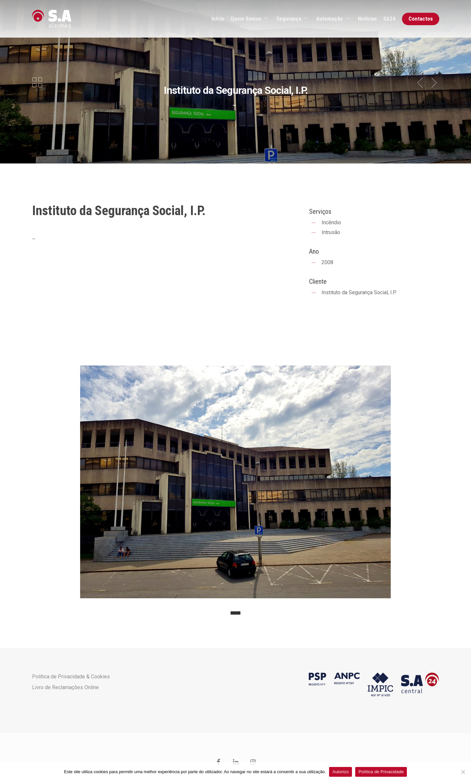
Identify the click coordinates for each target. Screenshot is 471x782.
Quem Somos (249, 19)
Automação (332, 19)
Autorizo (340, 771)
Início (217, 18)
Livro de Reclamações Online (65, 687)
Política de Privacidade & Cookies (71, 676)
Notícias (367, 18)
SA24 (389, 18)
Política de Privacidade (381, 771)
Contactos (421, 18)
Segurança (291, 19)
